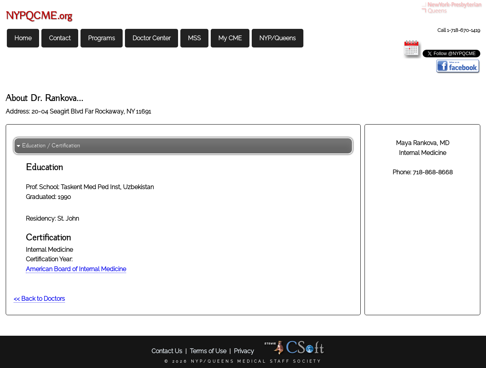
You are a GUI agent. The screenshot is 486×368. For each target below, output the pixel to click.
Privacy (244, 351)
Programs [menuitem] (101, 38)
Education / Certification (51, 146)
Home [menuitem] (23, 38)
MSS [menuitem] (194, 38)
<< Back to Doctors (39, 298)
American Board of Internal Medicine (76, 269)
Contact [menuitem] (60, 38)
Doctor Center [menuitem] (151, 38)
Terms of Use (208, 351)
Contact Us (166, 351)
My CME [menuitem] (230, 38)
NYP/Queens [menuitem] (277, 38)
